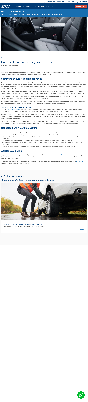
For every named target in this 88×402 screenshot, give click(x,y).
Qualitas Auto (4, 57)
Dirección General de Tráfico (13, 109)
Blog (10, 57)
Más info (61, 14)
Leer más (82, 229)
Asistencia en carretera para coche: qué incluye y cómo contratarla (23, 224)
